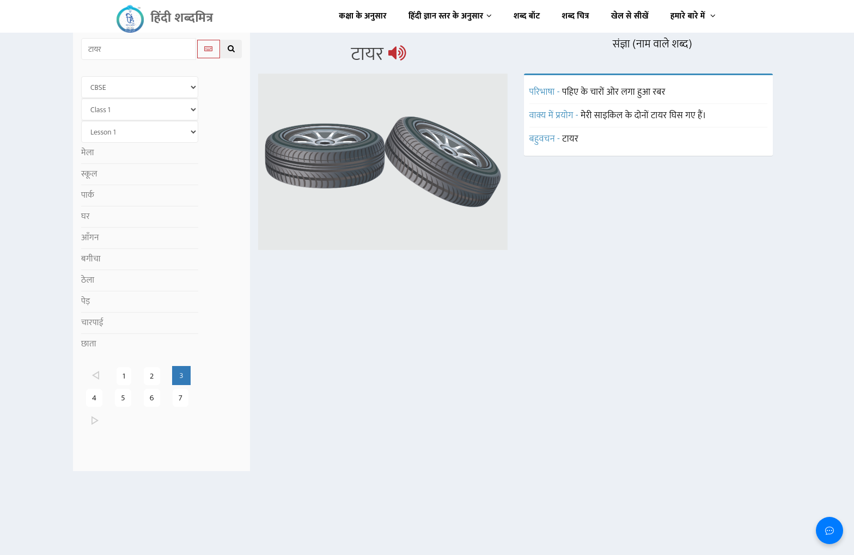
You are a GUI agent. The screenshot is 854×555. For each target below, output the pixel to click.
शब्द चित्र (575, 16)
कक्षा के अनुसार (363, 16)
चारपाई (92, 322)
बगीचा (91, 259)
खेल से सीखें (630, 16)
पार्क (87, 195)
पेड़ (85, 301)
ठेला (87, 280)
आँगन (90, 237)
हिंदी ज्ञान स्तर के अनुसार (450, 16)
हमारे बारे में (693, 16)
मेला (87, 152)
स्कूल (89, 174)
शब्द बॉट (527, 16)
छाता (88, 344)
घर (85, 216)
